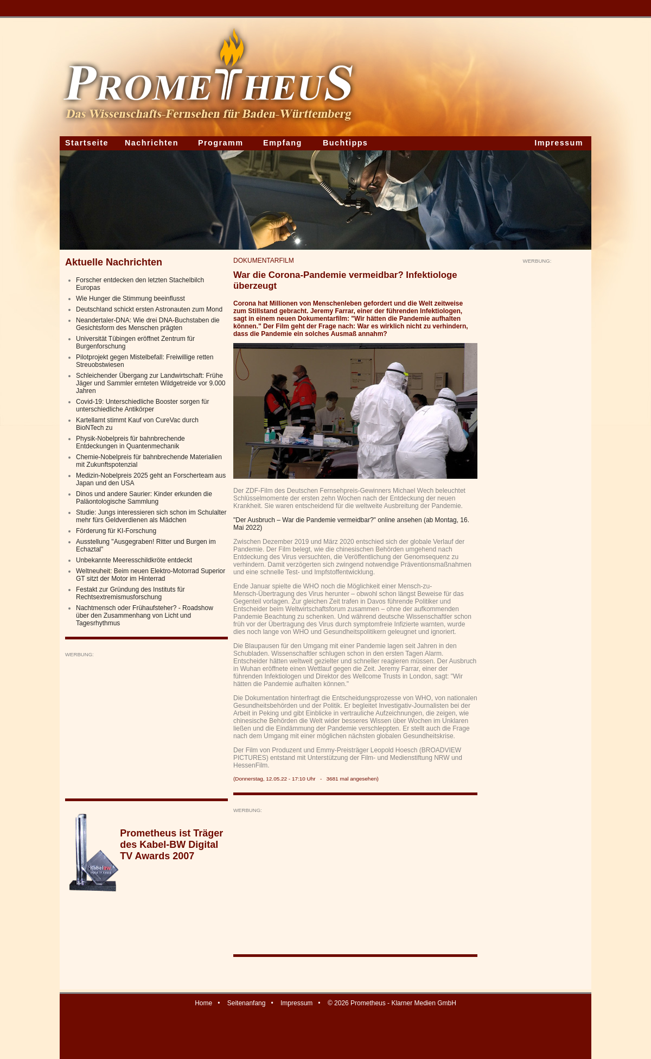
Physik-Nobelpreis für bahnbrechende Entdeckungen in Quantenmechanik (130, 442)
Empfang (282, 142)
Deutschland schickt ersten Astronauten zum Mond (149, 309)
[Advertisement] (146, 726)
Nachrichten (151, 142)
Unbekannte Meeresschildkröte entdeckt (134, 560)
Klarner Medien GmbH (423, 1003)
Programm (221, 142)
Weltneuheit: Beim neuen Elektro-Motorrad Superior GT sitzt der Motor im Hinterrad (150, 574)
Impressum (558, 142)
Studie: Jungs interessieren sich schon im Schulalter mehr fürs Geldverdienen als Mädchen (151, 516)
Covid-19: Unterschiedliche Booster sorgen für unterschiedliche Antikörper (142, 405)
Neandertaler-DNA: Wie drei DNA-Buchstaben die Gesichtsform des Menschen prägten (148, 324)
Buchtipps (345, 142)
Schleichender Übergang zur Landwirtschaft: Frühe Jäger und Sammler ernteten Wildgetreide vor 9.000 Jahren (150, 383)
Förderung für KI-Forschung (116, 531)
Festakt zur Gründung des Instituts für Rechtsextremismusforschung (130, 593)
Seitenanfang (246, 1003)
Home (203, 1003)
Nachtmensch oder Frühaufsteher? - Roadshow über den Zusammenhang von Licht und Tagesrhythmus (144, 615)
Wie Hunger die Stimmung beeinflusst (130, 298)
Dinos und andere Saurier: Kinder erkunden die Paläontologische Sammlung (144, 497)
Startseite (86, 142)
